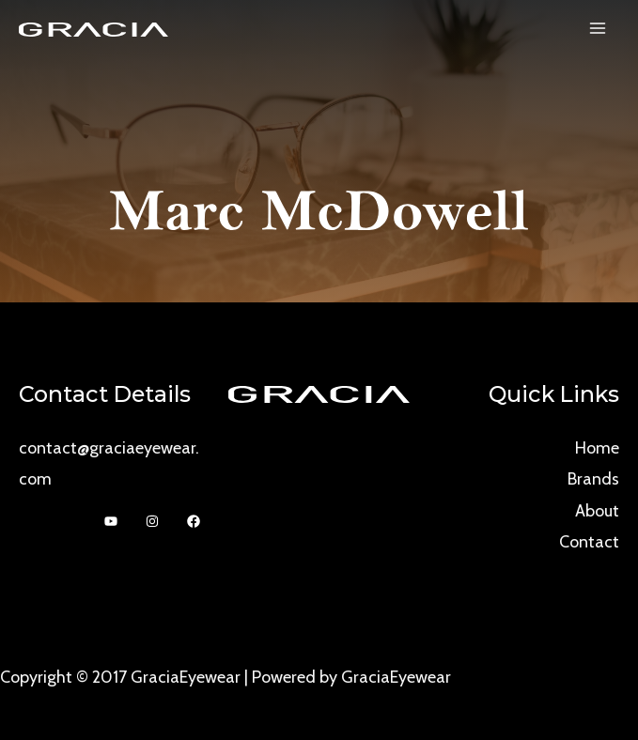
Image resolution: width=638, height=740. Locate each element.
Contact (589, 542)
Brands (593, 479)
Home (597, 448)
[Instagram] (152, 521)
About (597, 511)
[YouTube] (110, 521)
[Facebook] (193, 521)
